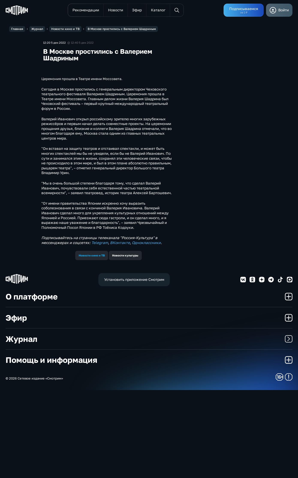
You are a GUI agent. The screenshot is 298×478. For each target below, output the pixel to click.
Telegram (99, 330)
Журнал (149, 427)
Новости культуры (125, 343)
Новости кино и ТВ (92, 343)
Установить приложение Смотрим (134, 367)
